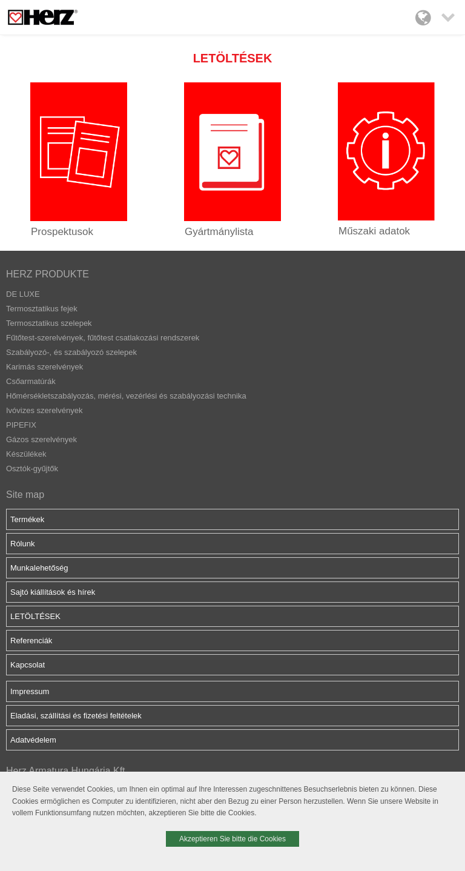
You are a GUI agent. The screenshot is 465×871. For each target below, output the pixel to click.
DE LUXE (23, 294)
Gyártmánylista (219, 231)
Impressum (29, 691)
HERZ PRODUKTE (47, 274)
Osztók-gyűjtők (32, 468)
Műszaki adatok (374, 231)
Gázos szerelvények (41, 439)
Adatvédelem (33, 739)
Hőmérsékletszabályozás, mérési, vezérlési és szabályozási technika (126, 395)
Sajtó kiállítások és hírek (52, 592)
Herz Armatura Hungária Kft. (67, 771)
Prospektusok (62, 231)
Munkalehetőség (39, 567)
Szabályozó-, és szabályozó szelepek (71, 352)
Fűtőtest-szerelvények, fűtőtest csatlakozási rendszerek (102, 337)
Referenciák (31, 640)
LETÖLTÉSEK (35, 616)
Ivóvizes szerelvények (44, 410)
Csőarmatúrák (31, 381)
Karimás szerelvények (44, 366)
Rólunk (22, 543)
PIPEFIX (21, 424)
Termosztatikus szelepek (49, 323)
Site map (25, 494)
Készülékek (26, 454)
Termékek (27, 519)
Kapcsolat (27, 664)
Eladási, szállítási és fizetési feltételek (76, 715)
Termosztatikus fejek (42, 308)
